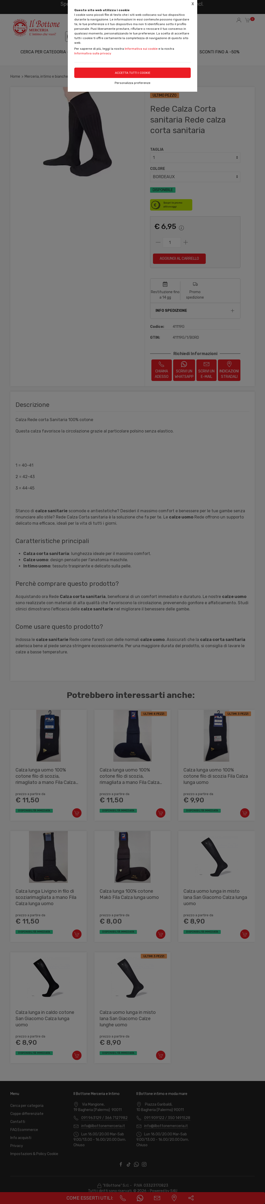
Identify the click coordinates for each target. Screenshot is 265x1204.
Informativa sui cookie (141, 49)
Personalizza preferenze (132, 83)
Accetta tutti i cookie (132, 73)
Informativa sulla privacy (92, 53)
